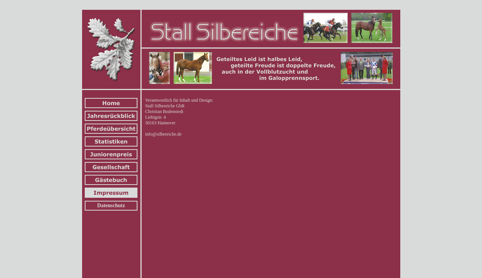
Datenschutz (111, 205)
